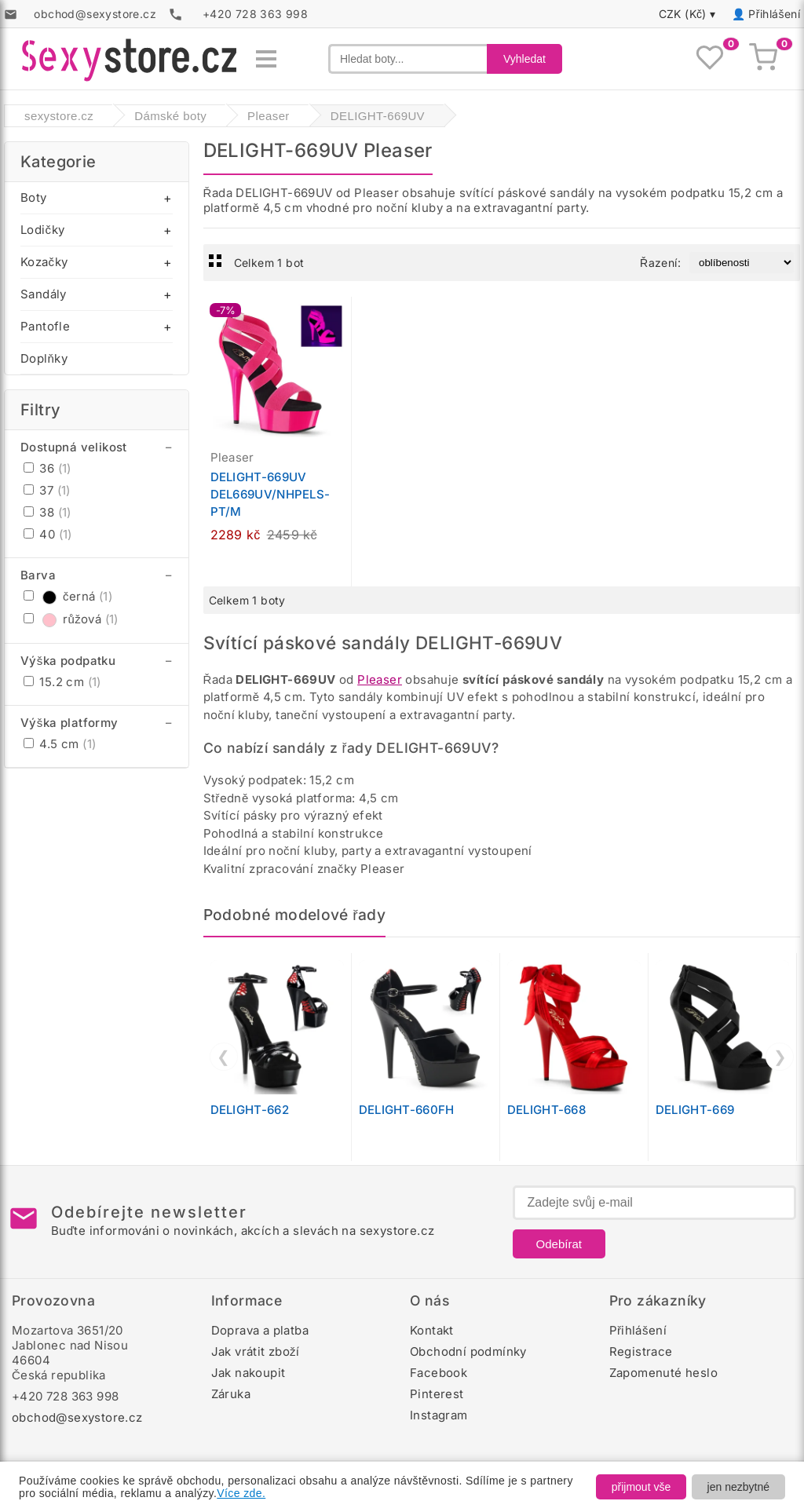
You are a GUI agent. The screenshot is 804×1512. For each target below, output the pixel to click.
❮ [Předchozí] (223, 1056)
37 (47, 490)
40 (48, 534)
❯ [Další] (780, 1056)
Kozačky (44, 261)
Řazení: (660, 262)
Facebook (438, 1372)
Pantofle (45, 326)
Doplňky (44, 358)
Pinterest (437, 1393)
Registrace (641, 1351)
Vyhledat (524, 59)
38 (47, 512)
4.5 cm (60, 743)
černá (68, 596)
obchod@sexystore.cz (77, 1417)
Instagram (439, 1415)
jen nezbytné (738, 1487)
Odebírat (559, 1244)
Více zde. (241, 1493)
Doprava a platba (260, 1330)
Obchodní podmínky (468, 1351)
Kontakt (432, 1330)
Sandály (43, 294)
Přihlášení (774, 13)
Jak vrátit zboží (255, 1351)
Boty (33, 197)
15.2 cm (62, 681)
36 (47, 468)
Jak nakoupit (248, 1372)
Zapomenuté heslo (663, 1372)
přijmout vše (641, 1487)
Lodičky (42, 229)
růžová (71, 619)
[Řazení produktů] (742, 262)
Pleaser (379, 679)
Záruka (230, 1393)
